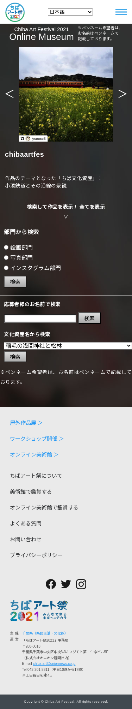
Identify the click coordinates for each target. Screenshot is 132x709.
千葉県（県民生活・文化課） (45, 633)
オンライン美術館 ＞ (34, 454)
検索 (15, 282)
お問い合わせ (26, 539)
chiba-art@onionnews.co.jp (54, 664)
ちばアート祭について (36, 475)
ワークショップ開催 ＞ (37, 438)
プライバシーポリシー (36, 555)
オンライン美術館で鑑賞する (44, 507)
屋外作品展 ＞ (26, 422)
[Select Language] (70, 12)
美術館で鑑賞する (31, 491)
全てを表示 (92, 207)
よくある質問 (26, 523)
